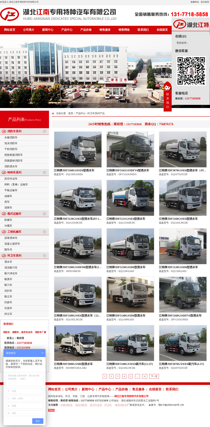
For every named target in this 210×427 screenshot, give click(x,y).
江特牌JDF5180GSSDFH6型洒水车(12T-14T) (81, 267)
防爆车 (8, 219)
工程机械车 (14, 231)
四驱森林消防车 (13, 160)
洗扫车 (8, 290)
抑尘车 (8, 313)
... (137, 376)
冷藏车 (8, 225)
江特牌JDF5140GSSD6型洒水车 (125, 315)
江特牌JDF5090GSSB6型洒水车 (73, 363)
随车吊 (8, 249)
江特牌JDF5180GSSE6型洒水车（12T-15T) (80, 315)
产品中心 (66, 29)
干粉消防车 (11, 149)
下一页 (154, 376)
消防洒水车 (11, 166)
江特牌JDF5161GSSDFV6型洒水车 (127, 170)
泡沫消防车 (11, 143)
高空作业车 (11, 178)
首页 (70, 113)
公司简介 (28, 29)
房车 (7, 201)
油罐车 (8, 196)
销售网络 (124, 29)
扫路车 (8, 302)
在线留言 (162, 29)
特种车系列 (14, 172)
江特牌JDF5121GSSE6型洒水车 (125, 218)
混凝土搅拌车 (12, 243)
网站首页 (9, 29)
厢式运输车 (14, 213)
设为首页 (205, 2)
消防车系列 (14, 131)
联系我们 (143, 29)
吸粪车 (8, 279)
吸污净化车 (11, 273)
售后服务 (138, 389)
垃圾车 (8, 308)
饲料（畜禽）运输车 (16, 184)
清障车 (8, 207)
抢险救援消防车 (13, 154)
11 (145, 376)
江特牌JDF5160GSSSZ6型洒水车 (74, 170)
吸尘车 (8, 296)
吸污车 (8, 285)
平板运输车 (11, 190)
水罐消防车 (11, 137)
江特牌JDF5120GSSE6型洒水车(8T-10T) (78, 218)
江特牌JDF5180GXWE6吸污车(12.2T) (129, 363)
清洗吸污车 (11, 267)
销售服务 (105, 29)
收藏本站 (195, 2)
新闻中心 (47, 29)
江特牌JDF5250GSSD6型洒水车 (125, 267)
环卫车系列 (14, 255)
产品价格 (86, 29)
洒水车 (8, 261)
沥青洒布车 (11, 238)
